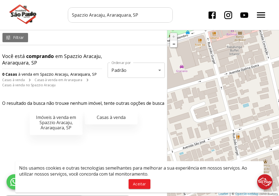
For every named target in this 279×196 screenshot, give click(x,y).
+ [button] (173, 36)
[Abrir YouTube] (244, 15)
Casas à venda (13, 80)
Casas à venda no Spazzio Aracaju (29, 85)
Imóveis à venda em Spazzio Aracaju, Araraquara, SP (56, 122)
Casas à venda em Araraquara (58, 80)
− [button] (173, 44)
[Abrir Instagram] (228, 15)
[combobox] (120, 15)
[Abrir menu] (261, 15)
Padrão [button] (118, 70)
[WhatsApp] (14, 181)
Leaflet (223, 194)
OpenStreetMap (247, 194)
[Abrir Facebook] (212, 15)
